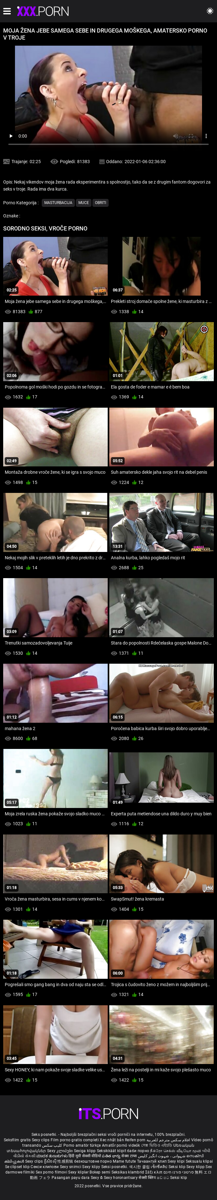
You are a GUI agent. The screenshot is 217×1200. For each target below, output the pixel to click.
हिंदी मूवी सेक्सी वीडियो (85, 1156)
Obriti (100, 202)
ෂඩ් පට (163, 1177)
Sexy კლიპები (60, 1151)
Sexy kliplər (79, 1172)
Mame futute (124, 1161)
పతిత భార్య (111, 1156)
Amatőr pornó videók (121, 1145)
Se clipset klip (18, 1167)
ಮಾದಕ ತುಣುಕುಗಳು (52, 1156)
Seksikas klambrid (128, 1172)
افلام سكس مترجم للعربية (168, 1140)
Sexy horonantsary (121, 1177)
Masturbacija (58, 202)
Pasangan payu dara (71, 1177)
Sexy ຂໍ (97, 1177)
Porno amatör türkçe (82, 1145)
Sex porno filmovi (51, 1172)
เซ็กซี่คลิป (159, 1167)
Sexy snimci (71, 1167)
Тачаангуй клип (152, 1161)
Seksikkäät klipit (112, 1151)
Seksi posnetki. (115, 1167)
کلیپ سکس (52, 1145)
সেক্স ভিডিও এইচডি (156, 1145)
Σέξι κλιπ (154, 1172)
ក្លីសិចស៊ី (51, 1161)
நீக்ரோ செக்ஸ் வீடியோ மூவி (175, 1151)
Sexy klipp (196, 1167)
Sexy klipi (176, 1161)
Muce (83, 202)
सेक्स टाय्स (129, 1156)
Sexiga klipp (85, 1151)
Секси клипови (45, 1167)
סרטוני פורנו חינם (178, 1172)
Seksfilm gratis (17, 1140)
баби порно (138, 1151)
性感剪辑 (65, 1161)
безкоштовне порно (93, 1161)
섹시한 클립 (140, 1167)
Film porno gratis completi (75, 1140)
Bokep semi (100, 1172)
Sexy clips (41, 1140)
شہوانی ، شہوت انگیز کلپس (162, 1156)
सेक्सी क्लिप (148, 1177)
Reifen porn (135, 1140)
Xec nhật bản (112, 1140)
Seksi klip (177, 1167)
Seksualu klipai (199, 1161)
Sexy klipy (91, 1167)
